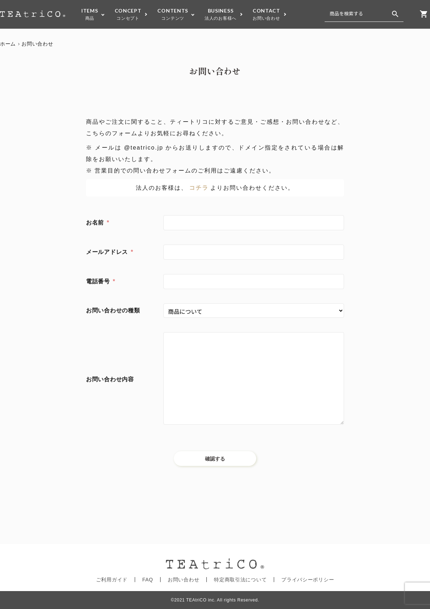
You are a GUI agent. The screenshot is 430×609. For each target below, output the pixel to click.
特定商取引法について (240, 579)
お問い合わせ (183, 579)
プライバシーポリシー (307, 579)
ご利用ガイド (112, 579)
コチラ (199, 188)
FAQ (147, 579)
